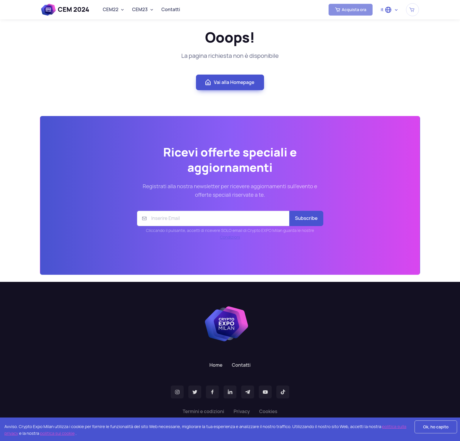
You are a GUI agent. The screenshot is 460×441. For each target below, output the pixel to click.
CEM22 (110, 9)
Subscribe (306, 218)
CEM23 (140, 9)
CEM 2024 (65, 9)
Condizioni (230, 237)
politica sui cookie (57, 433)
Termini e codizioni (203, 411)
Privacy (242, 411)
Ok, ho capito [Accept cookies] (436, 427)
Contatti (170, 9)
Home (216, 365)
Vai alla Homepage (229, 82)
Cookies (268, 411)
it (386, 10)
